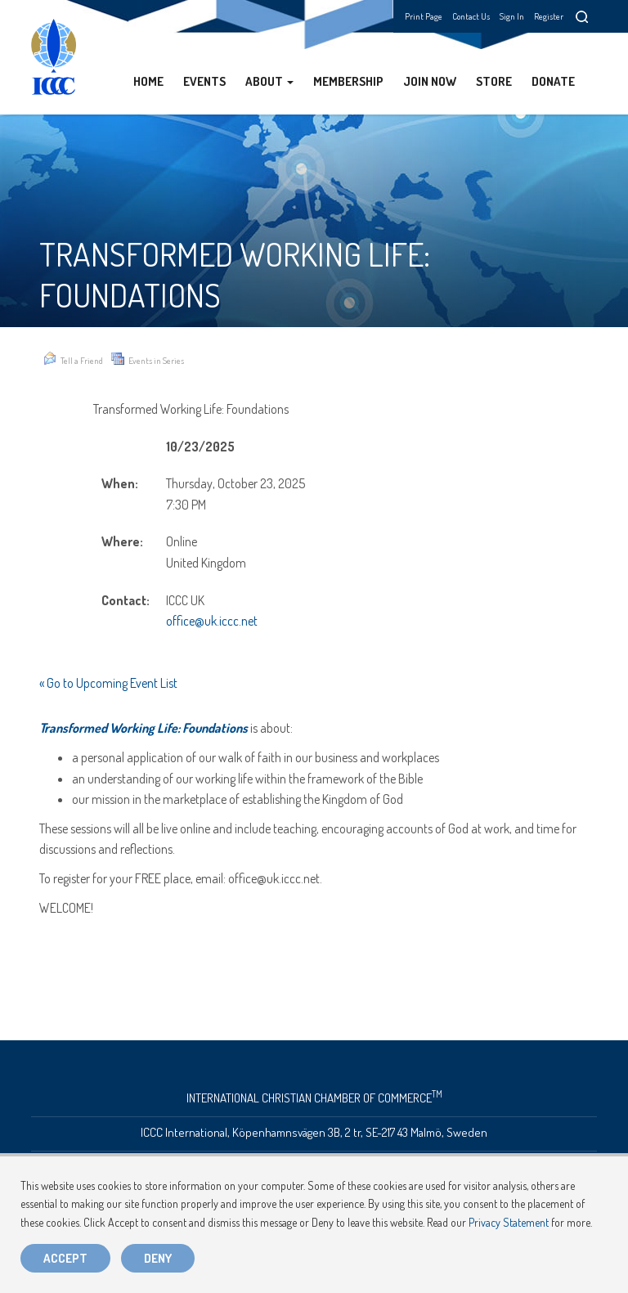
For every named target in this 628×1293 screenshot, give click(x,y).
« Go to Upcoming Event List (108, 683)
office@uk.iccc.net (212, 621)
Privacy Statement (509, 1222)
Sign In (512, 16)
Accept (65, 1258)
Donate (553, 81)
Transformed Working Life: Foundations (143, 728)
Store (494, 81)
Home (148, 81)
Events (204, 81)
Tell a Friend (73, 359)
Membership (348, 81)
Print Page (423, 16)
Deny (158, 1258)
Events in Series (147, 359)
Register (548, 16)
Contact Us (471, 16)
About (269, 81)
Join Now (429, 81)
